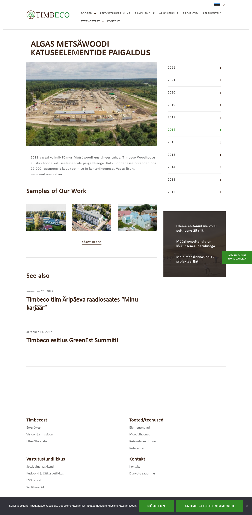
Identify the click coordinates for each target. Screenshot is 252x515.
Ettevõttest (90, 21)
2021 (171, 80)
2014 (171, 167)
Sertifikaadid (35, 487)
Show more (91, 242)
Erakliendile (145, 13)
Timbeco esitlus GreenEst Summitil (72, 340)
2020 (171, 92)
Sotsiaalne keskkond (40, 466)
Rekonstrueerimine (115, 13)
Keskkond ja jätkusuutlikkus (45, 473)
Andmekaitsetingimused (210, 506)
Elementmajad (139, 427)
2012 (171, 192)
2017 (171, 130)
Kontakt (113, 21)
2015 (171, 155)
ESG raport (33, 480)
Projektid (190, 13)
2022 (171, 67)
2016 (171, 142)
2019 (171, 105)
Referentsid (212, 13)
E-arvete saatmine (142, 473)
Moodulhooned (139, 434)
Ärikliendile (169, 13)
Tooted (86, 13)
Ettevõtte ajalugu (38, 441)
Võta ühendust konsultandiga (237, 257)
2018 (171, 117)
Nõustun (156, 506)
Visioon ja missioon (39, 434)
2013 (171, 179)
